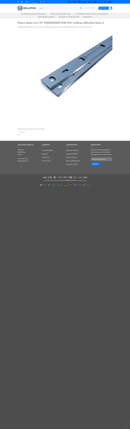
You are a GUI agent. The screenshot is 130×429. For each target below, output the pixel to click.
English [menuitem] (87, 185)
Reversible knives (46, 17)
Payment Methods (72, 154)
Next (20, 134)
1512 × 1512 (37, 27)
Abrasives (87, 17)
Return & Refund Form (73, 161)
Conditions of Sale (72, 164)
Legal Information (47, 150)
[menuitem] (26, 2)
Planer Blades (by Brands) (34, 14)
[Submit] (81, 8)
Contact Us (45, 157)
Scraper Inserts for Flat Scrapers (92, 14)
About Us (45, 154)
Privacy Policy (46, 161)
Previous (21, 132)
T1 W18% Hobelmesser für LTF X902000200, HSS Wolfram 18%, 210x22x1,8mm (67, 27)
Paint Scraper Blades (61, 14)
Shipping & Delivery (72, 150)
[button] (89, 8)
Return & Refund (71, 157)
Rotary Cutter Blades (69, 17)
